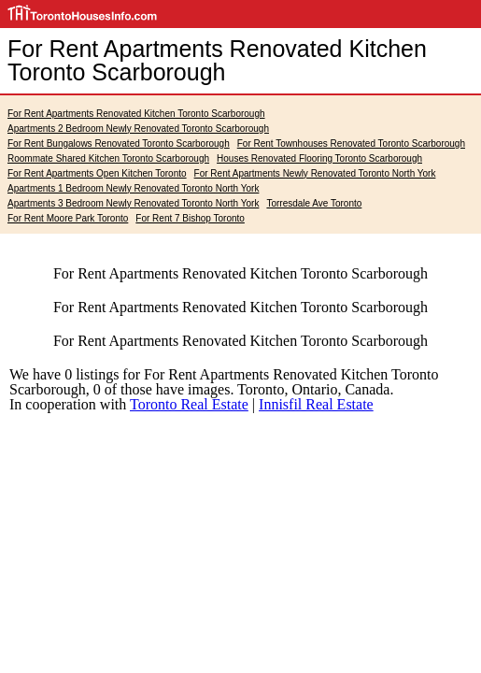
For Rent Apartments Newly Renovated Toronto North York (315, 173)
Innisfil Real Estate (316, 404)
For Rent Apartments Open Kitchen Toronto (97, 173)
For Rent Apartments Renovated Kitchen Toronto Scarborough (136, 113)
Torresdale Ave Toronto (313, 203)
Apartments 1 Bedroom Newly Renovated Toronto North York (133, 188)
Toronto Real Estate (189, 404)
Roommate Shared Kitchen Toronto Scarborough (108, 158)
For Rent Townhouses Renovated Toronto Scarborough (351, 143)
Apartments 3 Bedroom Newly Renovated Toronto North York (133, 203)
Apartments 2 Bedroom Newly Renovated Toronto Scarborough (138, 128)
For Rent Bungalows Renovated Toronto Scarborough (118, 143)
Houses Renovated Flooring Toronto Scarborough (319, 158)
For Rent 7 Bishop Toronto (190, 218)
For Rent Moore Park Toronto (67, 218)
